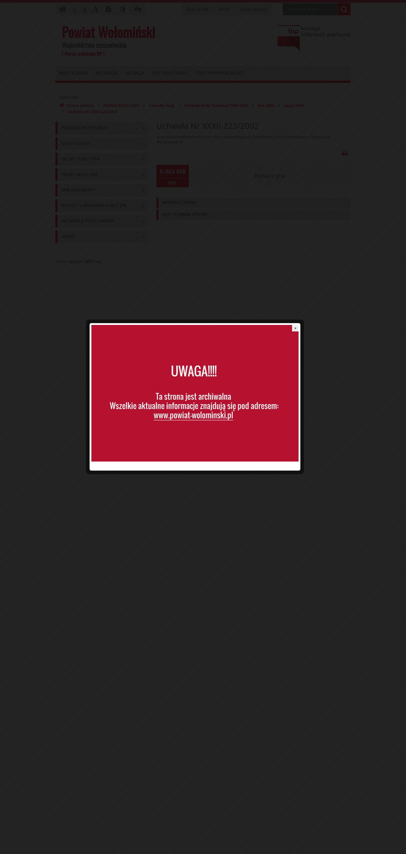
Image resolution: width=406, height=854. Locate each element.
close (303, 321)
